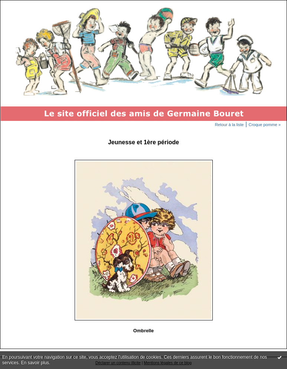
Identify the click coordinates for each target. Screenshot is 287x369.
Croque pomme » (265, 124)
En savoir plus (35, 362)
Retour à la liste (229, 124)
